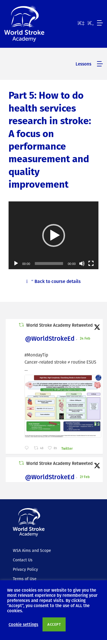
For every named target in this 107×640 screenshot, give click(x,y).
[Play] (16, 263)
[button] (53, 235)
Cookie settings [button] (23, 624)
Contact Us (23, 560)
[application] (53, 235)
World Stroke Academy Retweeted (59, 325)
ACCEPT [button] (54, 624)
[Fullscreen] (91, 263)
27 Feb (85, 476)
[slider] (49, 263)
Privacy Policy (25, 569)
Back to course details (53, 281)
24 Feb (85, 338)
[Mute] (82, 263)
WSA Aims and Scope (32, 550)
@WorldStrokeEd (49, 338)
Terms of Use (25, 579)
